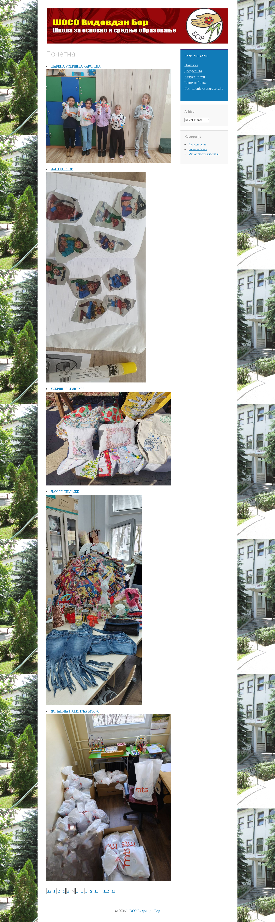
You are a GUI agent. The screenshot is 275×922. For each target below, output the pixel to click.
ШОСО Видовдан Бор (143, 910)
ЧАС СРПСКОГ (62, 169)
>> (113, 891)
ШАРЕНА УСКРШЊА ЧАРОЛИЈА (75, 66)
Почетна (191, 65)
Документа (193, 71)
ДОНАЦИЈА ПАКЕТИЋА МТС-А (75, 711)
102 (106, 891)
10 (96, 891)
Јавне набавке (196, 82)
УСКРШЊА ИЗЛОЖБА (68, 389)
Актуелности (195, 77)
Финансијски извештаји (204, 88)
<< (49, 891)
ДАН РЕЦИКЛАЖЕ (65, 491)
